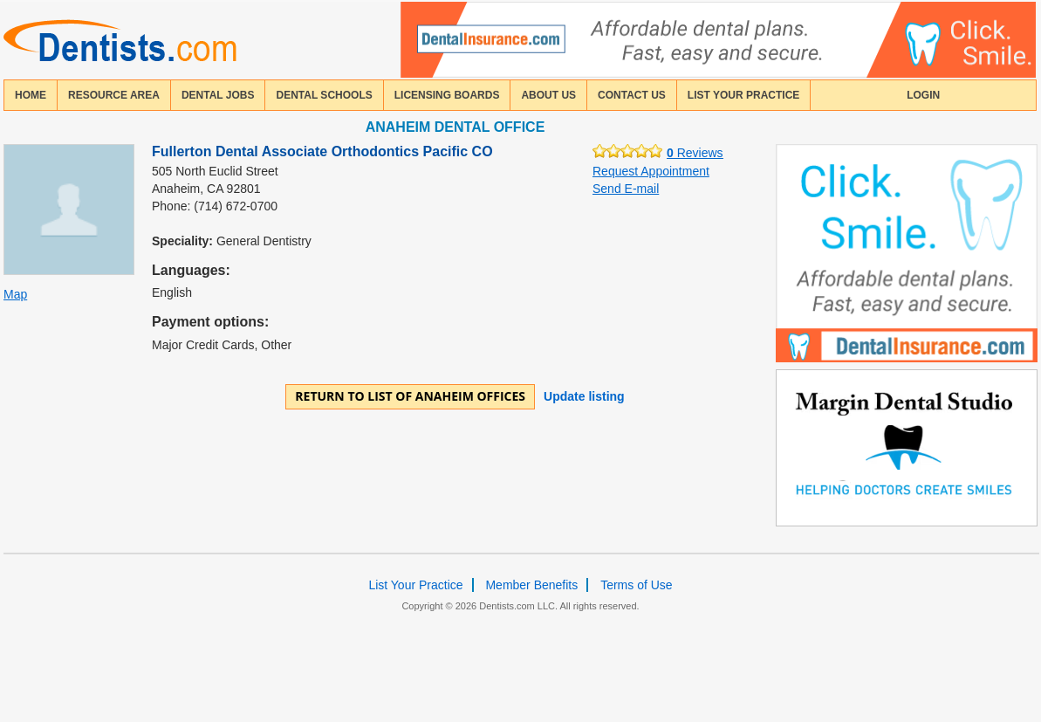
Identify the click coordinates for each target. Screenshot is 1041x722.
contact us (632, 95)
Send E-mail (625, 189)
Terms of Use (636, 585)
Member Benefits (531, 585)
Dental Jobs (218, 95)
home (30, 95)
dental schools (324, 95)
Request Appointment (650, 171)
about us (548, 95)
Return (410, 396)
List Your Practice (743, 95)
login (923, 95)
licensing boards (447, 95)
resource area (114, 95)
